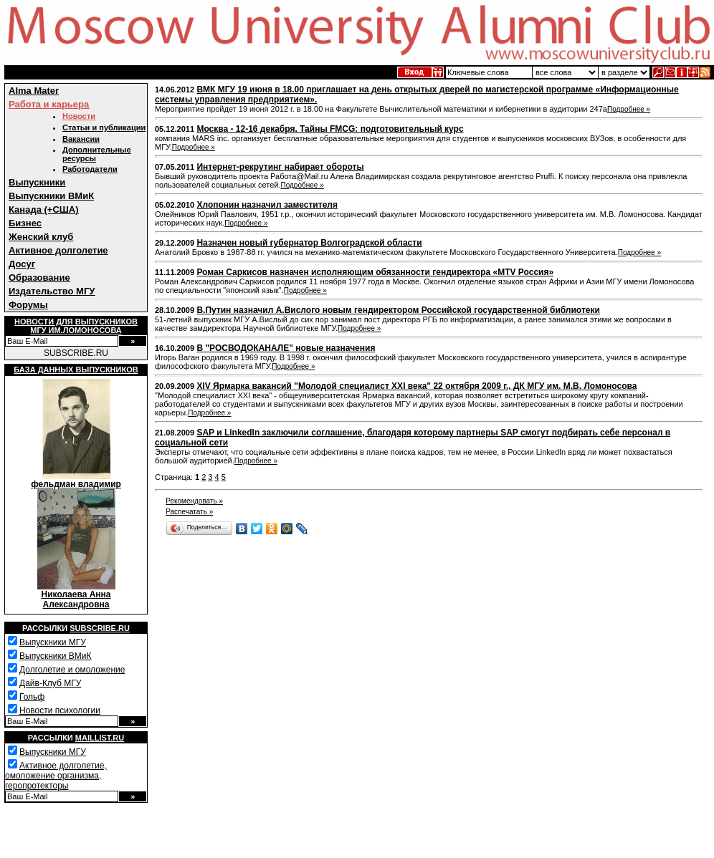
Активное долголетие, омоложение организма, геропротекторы (56, 776)
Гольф (31, 697)
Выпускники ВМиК (51, 196)
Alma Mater (34, 90)
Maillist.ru (99, 737)
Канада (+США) (44, 209)
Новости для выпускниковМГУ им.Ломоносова (76, 325)
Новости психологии (59, 710)
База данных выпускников (76, 369)
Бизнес (25, 223)
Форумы (28, 304)
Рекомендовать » (194, 501)
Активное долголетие (58, 250)
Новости (78, 116)
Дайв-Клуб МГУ (50, 683)
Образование (39, 277)
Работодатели (90, 169)
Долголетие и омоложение (72, 670)
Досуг (22, 264)
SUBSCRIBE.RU (76, 353)
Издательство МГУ (52, 291)
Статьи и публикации (104, 127)
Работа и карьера (49, 104)
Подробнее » (628, 109)
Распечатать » (189, 512)
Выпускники (37, 182)
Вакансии (81, 139)
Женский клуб (41, 236)
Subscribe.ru (100, 628)
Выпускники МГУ (52, 642)
